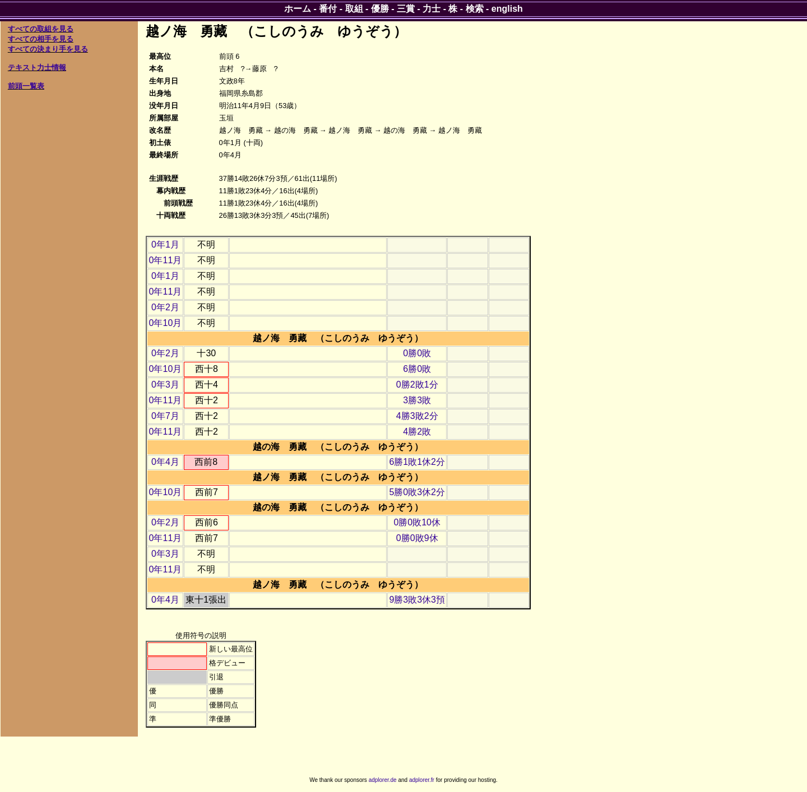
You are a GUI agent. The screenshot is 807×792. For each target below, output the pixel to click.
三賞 (406, 8)
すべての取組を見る (40, 29)
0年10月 (165, 323)
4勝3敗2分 (417, 416)
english (507, 8)
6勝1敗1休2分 (417, 462)
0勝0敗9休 (417, 538)
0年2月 (165, 307)
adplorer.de (383, 780)
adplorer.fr (421, 780)
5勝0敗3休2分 (417, 492)
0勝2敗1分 (417, 384)
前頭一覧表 (26, 86)
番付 (328, 8)
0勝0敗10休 (416, 522)
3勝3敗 (417, 400)
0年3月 (165, 384)
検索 (475, 8)
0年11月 (165, 260)
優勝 (380, 8)
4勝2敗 (417, 431)
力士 (431, 8)
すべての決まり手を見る (48, 49)
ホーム (297, 8)
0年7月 (165, 416)
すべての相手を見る (40, 39)
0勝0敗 (417, 353)
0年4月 (165, 462)
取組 (354, 8)
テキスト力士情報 (37, 67)
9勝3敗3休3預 (417, 599)
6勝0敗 (417, 369)
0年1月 (165, 244)
